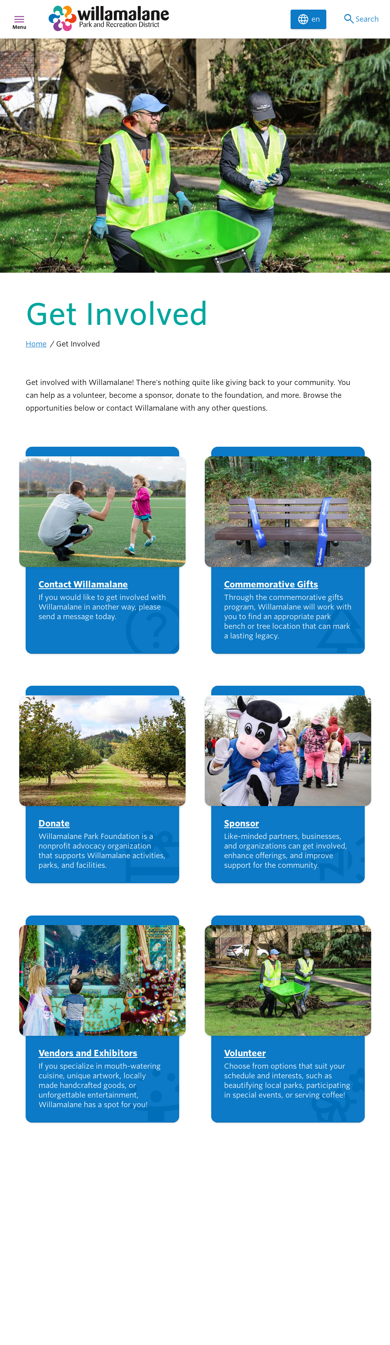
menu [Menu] (19, 19)
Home (36, 344)
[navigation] (164, 19)
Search (360, 19)
